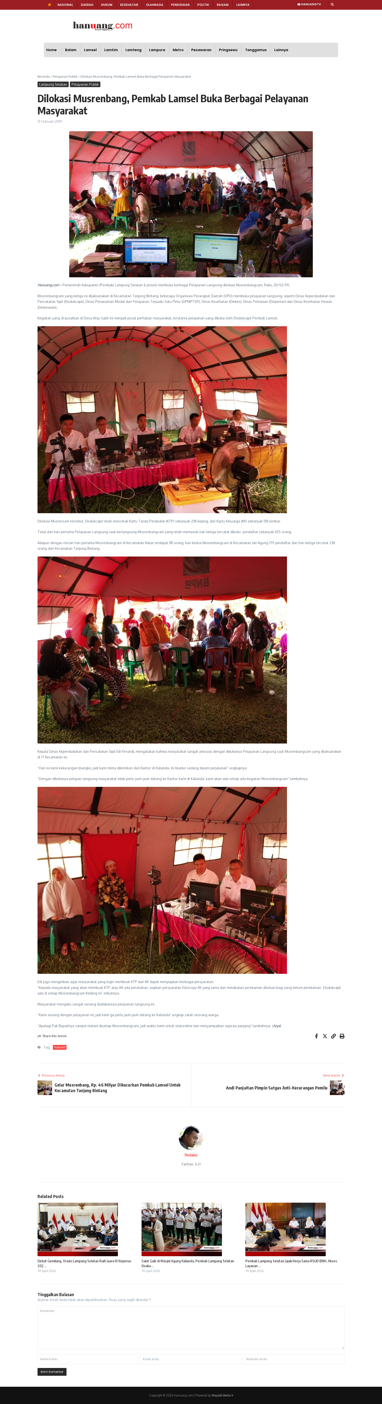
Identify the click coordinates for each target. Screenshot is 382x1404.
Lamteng (133, 49)
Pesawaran (201, 49)
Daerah (87, 5)
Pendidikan (180, 5)
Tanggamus (256, 49)
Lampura (157, 49)
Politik (203, 5)
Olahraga (154, 5)
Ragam (223, 5)
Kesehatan (129, 5)
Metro (178, 49)
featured (59, 1047)
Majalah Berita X (222, 1395)
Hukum (106, 5)
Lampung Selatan (53, 84)
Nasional (65, 5)
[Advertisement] (207, 26)
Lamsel (90, 49)
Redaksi (191, 1155)
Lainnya (242, 5)
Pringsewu (228, 49)
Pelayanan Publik (65, 76)
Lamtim (111, 49)
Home (51, 49)
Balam (70, 49)
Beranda (44, 76)
